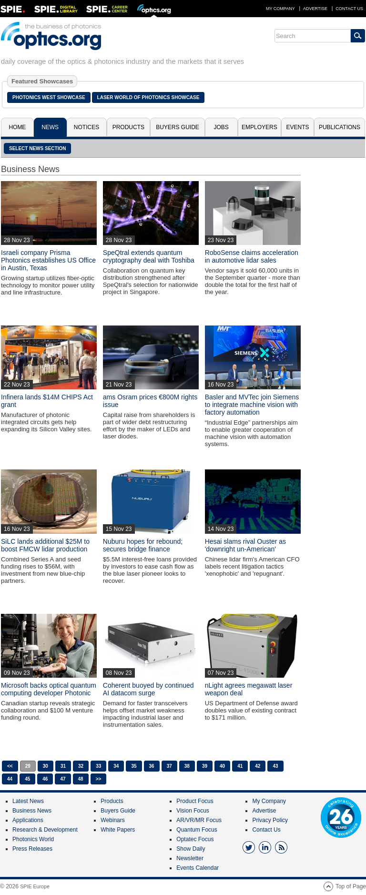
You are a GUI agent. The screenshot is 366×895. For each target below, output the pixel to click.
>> (99, 779)
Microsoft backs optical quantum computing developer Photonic (48, 689)
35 (133, 766)
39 (204, 766)
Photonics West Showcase (48, 97)
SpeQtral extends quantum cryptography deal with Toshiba (148, 256)
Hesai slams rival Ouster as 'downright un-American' (245, 545)
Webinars (112, 820)
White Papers (118, 829)
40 (222, 766)
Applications (27, 820)
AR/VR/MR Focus (199, 820)
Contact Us (349, 8)
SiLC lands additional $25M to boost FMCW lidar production (45, 545)
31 (63, 766)
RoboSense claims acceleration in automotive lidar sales (251, 256)
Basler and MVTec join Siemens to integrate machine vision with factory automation (252, 404)
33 (98, 766)
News (50, 127)
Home (17, 127)
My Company (280, 8)
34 (116, 766)
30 (45, 766)
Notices (86, 127)
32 (80, 766)
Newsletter (189, 858)
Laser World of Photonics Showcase (148, 97)
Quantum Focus (196, 829)
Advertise (315, 8)
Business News (31, 810)
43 (275, 766)
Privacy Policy (270, 820)
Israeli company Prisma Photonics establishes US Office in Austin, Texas (48, 260)
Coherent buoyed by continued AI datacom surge (148, 689)
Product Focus (194, 801)
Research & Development (45, 829)
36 (151, 766)
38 (187, 766)
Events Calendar (197, 867)
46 (45, 779)
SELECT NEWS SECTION (37, 148)
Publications (339, 127)
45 (27, 779)
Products (128, 127)
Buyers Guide (177, 127)
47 (62, 779)
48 (80, 779)
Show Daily (190, 848)
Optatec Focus (195, 839)
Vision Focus (192, 810)
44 (9, 779)
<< (10, 766)
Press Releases (32, 848)
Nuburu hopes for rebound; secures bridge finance (143, 545)
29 (27, 766)
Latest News (28, 801)
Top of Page (351, 886)
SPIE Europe (35, 886)
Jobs (221, 127)
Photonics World (33, 839)
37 (169, 766)
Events (297, 127)
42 (257, 766)
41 (240, 766)
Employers (259, 127)
